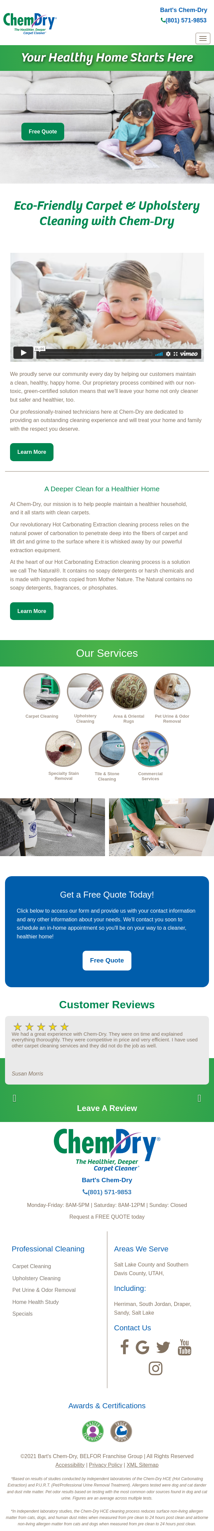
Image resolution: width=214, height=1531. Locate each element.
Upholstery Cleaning (36, 1278)
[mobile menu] (203, 38)
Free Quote (43, 131)
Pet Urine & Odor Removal (44, 1290)
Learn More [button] (31, 452)
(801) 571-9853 (184, 20)
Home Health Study (35, 1302)
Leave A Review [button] (107, 1108)
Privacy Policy (105, 1465)
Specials (22, 1314)
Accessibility (70, 1465)
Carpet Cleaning (31, 1266)
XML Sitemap (142, 1465)
